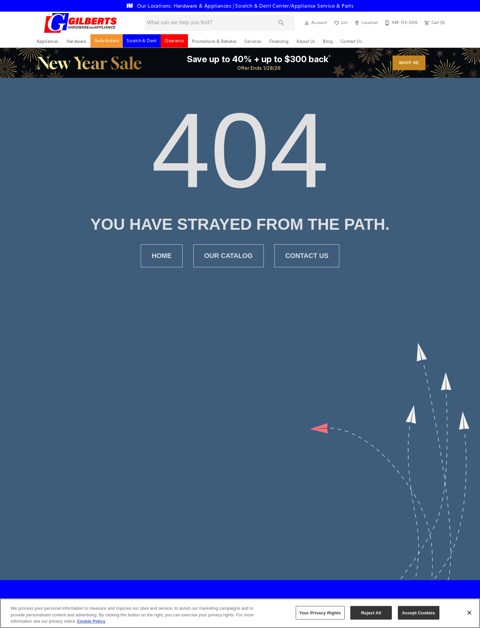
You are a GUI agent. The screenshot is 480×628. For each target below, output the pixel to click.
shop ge (409, 62)
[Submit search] (281, 23)
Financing (279, 41)
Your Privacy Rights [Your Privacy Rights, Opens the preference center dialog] (320, 612)
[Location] (365, 23)
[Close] (469, 612)
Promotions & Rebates (214, 41)
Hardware (76, 41)
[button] (307, 23)
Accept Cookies (418, 612)
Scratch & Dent (142, 40)
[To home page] (80, 23)
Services (252, 41)
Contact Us (351, 41)
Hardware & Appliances (203, 6)
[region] (240, 613)
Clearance (174, 40)
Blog (328, 41)
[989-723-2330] (400, 23)
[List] (340, 23)
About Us (305, 41)
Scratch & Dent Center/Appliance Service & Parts (294, 6)
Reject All (371, 612)
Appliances (48, 41)
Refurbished (106, 40)
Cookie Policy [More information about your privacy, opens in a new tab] (91, 621)
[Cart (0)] (434, 23)
